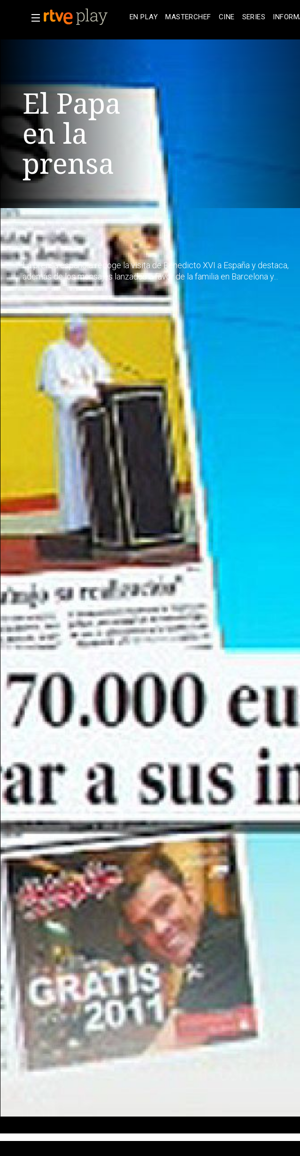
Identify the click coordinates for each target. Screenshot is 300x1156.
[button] (33, 18)
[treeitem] (144, 17)
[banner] (84, 17)
